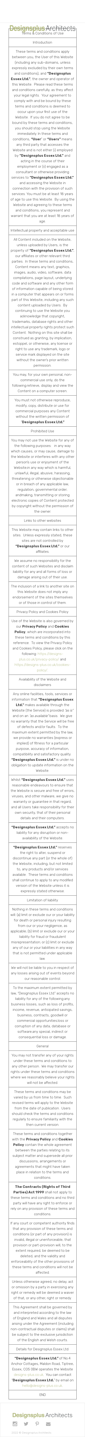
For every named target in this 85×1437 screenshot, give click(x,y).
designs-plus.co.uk (28, 1375)
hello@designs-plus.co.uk (42, 1386)
